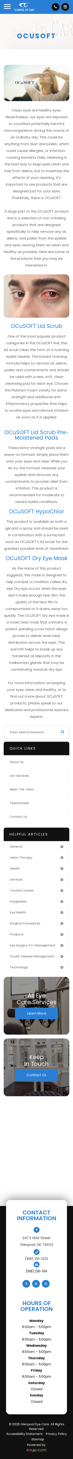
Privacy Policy (56, 1434)
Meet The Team (22, 789)
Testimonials (19, 803)
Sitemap (37, 1439)
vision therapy (21, 857)
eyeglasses (18, 901)
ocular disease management (32, 956)
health (15, 868)
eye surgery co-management (32, 945)
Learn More (36, 1013)
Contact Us (18, 817)
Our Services (19, 775)
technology (19, 967)
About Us (17, 762)
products (17, 934)
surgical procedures (25, 923)
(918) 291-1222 (36, 1259)
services (16, 879)
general (16, 846)
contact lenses (22, 890)
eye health (18, 912)
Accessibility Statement (24, 1434)
